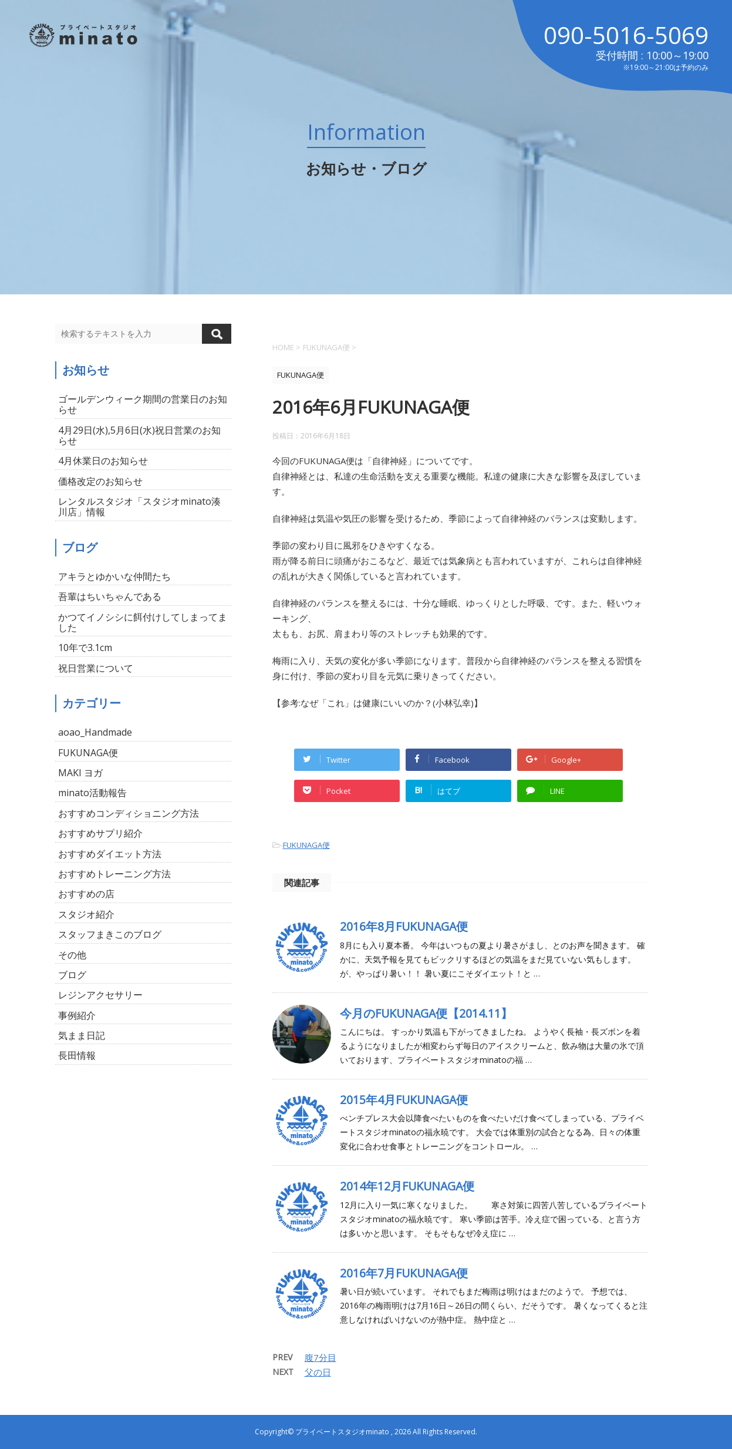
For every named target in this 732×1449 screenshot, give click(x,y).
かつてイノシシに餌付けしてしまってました (142, 622)
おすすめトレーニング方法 (114, 873)
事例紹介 (77, 1015)
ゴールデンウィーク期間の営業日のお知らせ (142, 404)
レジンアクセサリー (100, 994)
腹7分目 (320, 1357)
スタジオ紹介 (86, 914)
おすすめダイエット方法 (109, 853)
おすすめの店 (86, 893)
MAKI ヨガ (80, 772)
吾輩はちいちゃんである (109, 596)
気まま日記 (81, 1035)
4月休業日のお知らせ (103, 460)
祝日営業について (95, 668)
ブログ (72, 974)
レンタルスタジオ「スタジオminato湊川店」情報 (139, 506)
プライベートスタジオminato (342, 1432)
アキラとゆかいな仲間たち (114, 576)
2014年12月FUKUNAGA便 (407, 1186)
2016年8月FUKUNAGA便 (404, 926)
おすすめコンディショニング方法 (128, 813)
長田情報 (77, 1055)
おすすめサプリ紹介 (100, 833)
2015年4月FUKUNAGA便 (404, 1100)
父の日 (318, 1372)
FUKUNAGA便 (306, 845)
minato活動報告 (92, 792)
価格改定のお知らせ (100, 481)
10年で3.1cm (85, 647)
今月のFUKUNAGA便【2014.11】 (426, 1013)
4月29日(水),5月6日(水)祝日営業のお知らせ (139, 435)
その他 (72, 954)
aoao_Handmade (95, 732)
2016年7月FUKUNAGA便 (404, 1273)
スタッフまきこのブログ (109, 934)
